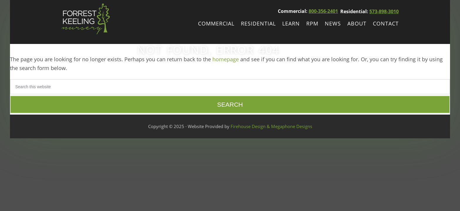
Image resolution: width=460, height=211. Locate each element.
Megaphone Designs (291, 126)
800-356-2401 (323, 11)
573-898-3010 (384, 11)
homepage (225, 59)
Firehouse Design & (251, 126)
